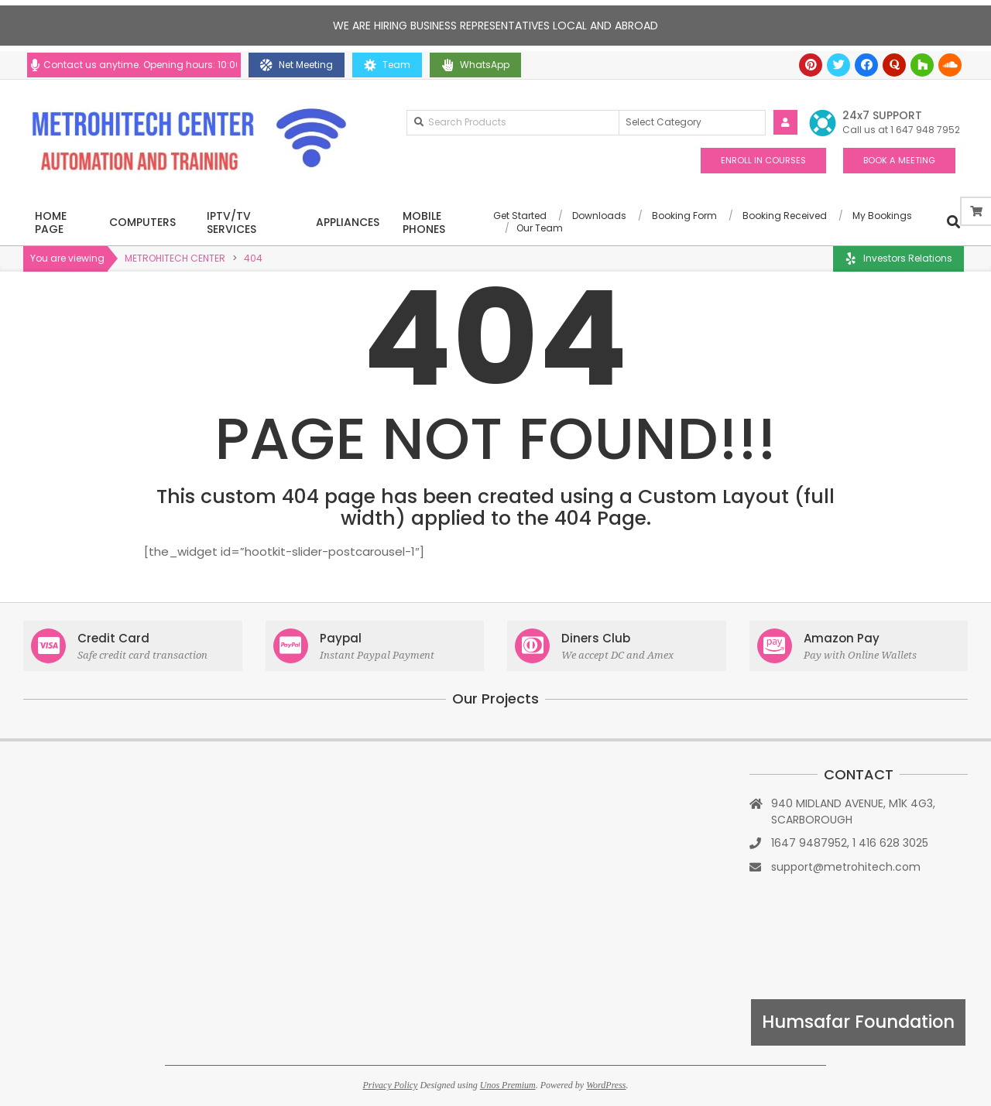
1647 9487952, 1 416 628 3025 (849, 843)
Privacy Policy (389, 1085)
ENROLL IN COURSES (763, 160)
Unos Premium (508, 1085)
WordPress (606, 1085)
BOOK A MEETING (899, 160)
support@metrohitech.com (846, 867)
